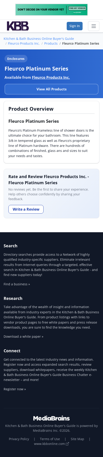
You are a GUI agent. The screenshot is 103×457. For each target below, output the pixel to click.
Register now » (15, 389)
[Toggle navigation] (93, 26)
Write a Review (26, 209)
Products (51, 43)
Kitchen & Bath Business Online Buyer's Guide (39, 38)
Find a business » (17, 284)
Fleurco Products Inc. (24, 43)
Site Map (77, 439)
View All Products (51, 89)
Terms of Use (50, 439)
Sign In (74, 26)
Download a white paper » (23, 336)
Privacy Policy (19, 439)
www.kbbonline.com (51, 444)
